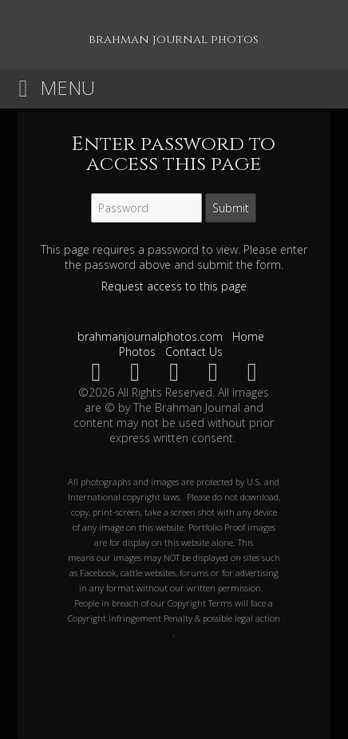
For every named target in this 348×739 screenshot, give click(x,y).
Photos (137, 351)
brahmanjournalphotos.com (150, 336)
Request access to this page (174, 286)
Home (248, 336)
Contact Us (194, 351)
